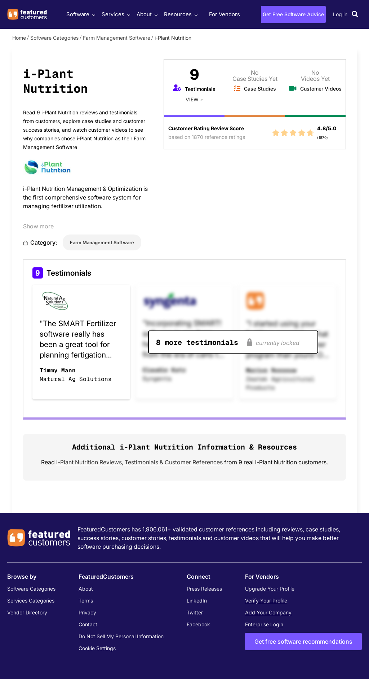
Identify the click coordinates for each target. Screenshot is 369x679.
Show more (38, 226)
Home (19, 38)
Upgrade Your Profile (269, 589)
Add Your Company (268, 612)
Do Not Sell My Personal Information (121, 636)
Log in (340, 14)
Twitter (195, 612)
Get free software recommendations (303, 641)
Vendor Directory (27, 612)
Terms (86, 600)
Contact (88, 624)
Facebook (198, 624)
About (146, 14)
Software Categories (54, 38)
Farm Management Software (116, 38)
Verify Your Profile (266, 600)
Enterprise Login (264, 624)
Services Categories (30, 600)
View (192, 99)
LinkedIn (197, 600)
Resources (180, 14)
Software (79, 14)
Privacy (87, 612)
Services (115, 14)
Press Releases (204, 589)
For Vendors (224, 14)
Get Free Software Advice (293, 14)
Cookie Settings (97, 648)
